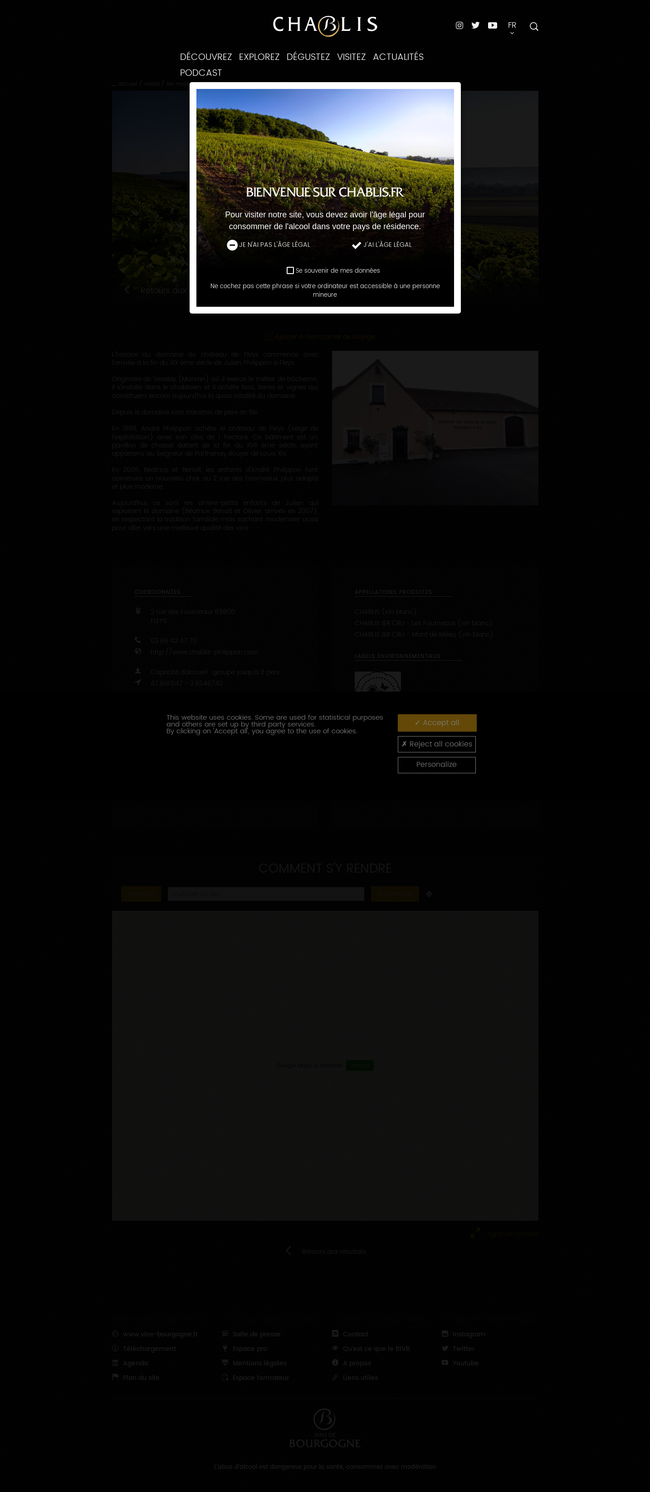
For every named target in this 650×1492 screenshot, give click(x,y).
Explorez (259, 57)
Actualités (398, 57)
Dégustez (308, 57)
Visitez (351, 57)
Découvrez (206, 57)
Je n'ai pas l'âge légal (268, 244)
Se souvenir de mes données (338, 271)
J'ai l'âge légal (381, 244)
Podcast (201, 73)
